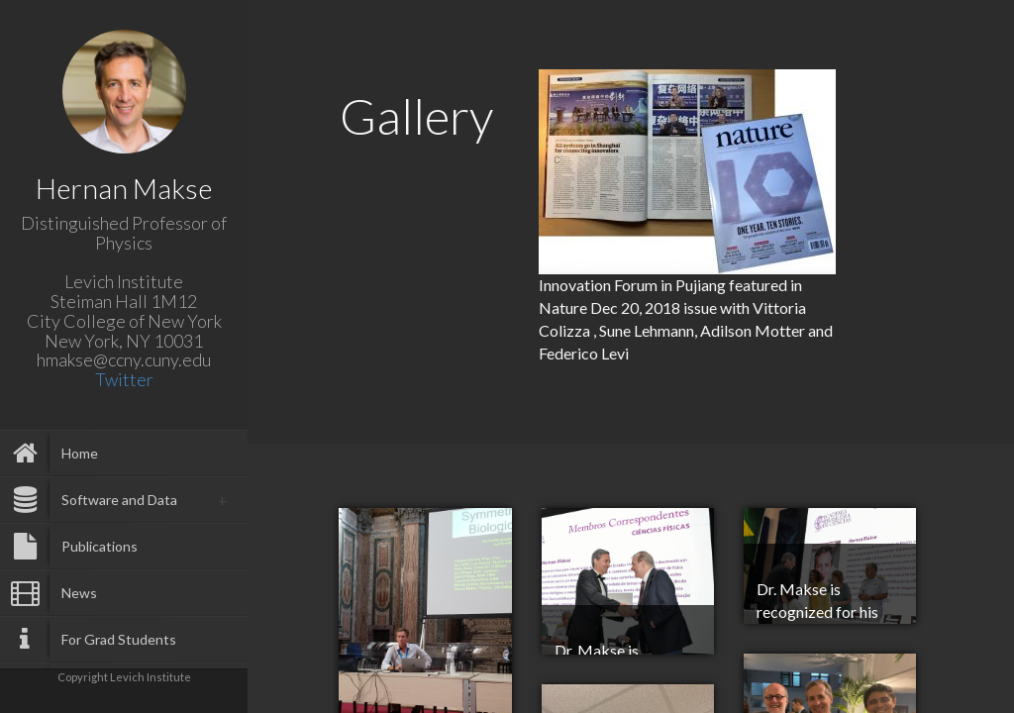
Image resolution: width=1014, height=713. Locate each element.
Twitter (124, 379)
